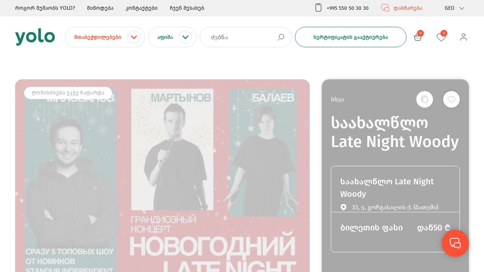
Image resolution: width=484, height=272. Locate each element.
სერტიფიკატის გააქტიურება (350, 37)
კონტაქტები (142, 8)
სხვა (337, 99)
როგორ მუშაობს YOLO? (45, 8)
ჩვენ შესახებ (187, 8)
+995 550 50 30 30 (341, 8)
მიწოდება (100, 8)
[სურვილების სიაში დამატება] (451, 99)
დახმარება (401, 7)
